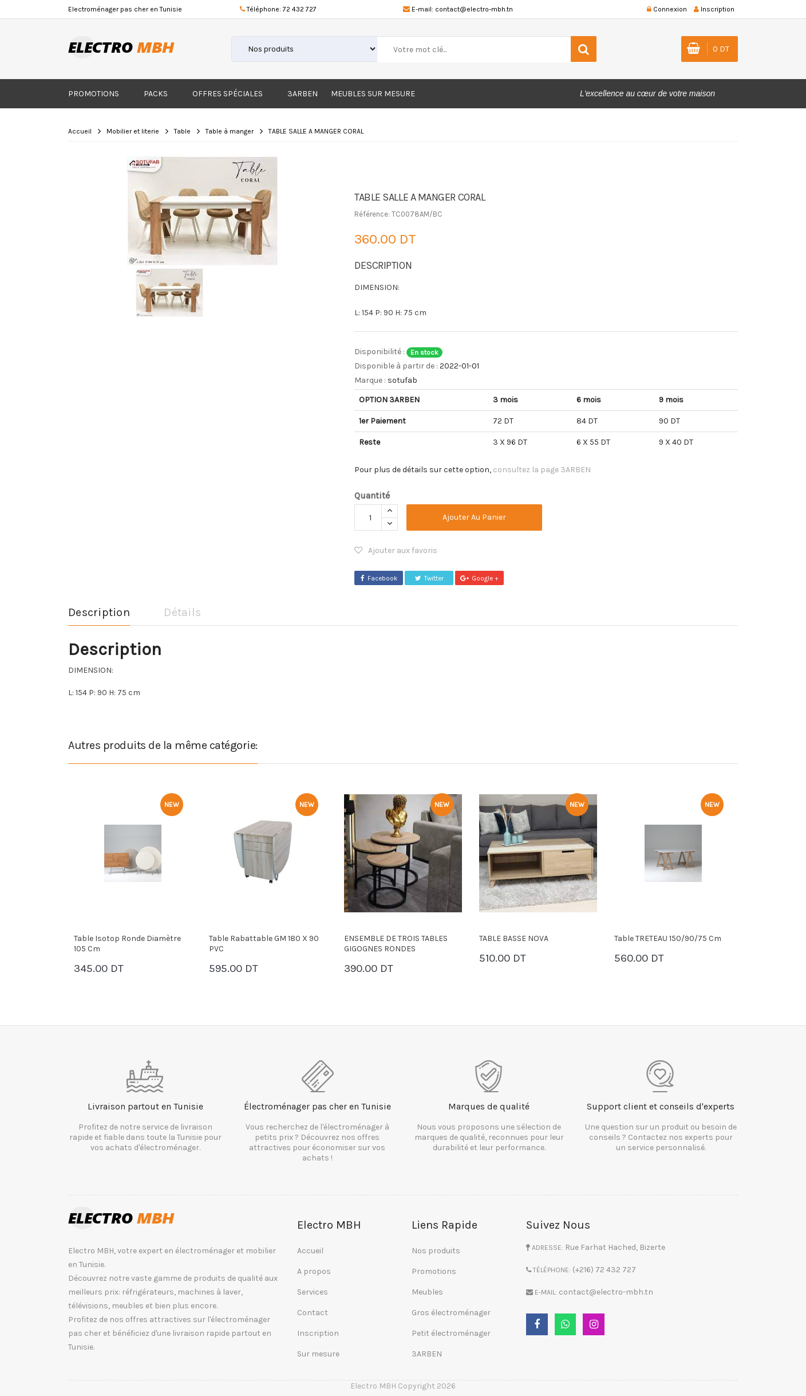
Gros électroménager (451, 1311)
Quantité (372, 495)
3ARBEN (302, 94)
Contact (312, 1311)
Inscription (318, 1331)
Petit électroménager (451, 1331)
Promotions (93, 94)
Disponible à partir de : (396, 366)
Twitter (429, 578)
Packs (156, 94)
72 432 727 (300, 9)
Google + (479, 578)
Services (312, 1290)
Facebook (378, 578)
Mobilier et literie (132, 131)
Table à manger (230, 131)
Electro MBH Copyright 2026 (403, 1384)
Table (182, 131)
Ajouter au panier (478, 517)
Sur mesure (318, 1352)
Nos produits (436, 1249)
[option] (202, 210)
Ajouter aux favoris (395, 550)
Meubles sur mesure (373, 94)
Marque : (370, 380)
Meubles (427, 1290)
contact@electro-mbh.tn (474, 9)
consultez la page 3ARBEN (542, 470)
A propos (314, 1270)
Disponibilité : (379, 351)
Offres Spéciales (227, 94)
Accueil (80, 131)
